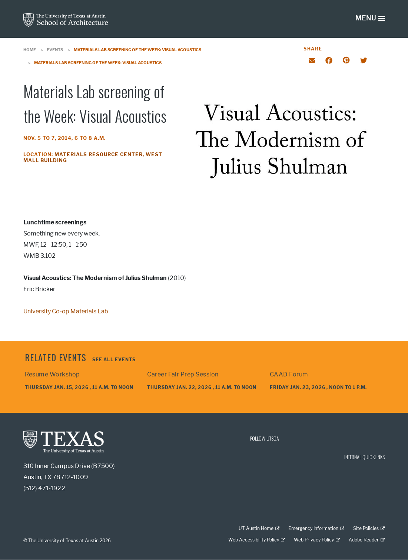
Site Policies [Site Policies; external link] (366, 528)
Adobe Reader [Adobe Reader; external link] (364, 540)
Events (55, 49)
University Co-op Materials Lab (65, 311)
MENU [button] (365, 18)
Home (29, 49)
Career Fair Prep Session (183, 374)
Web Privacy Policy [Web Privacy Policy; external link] (314, 540)
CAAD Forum (289, 374)
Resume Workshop (52, 374)
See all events (114, 359)
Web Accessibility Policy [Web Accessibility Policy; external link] (253, 540)
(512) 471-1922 (44, 488)
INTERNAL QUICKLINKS (364, 457)
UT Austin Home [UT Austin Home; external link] (256, 528)
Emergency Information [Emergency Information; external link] (313, 528)
